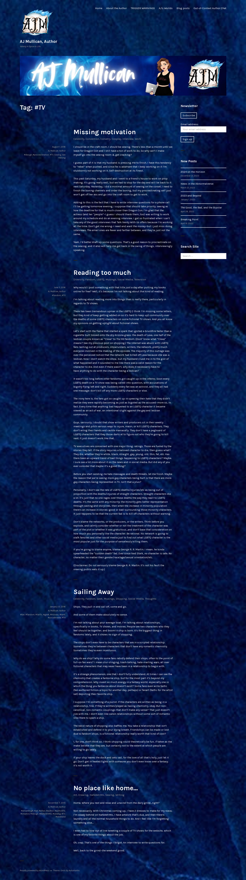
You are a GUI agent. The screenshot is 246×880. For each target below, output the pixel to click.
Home (98, 8)
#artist (42, 811)
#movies (54, 614)
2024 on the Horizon (193, 171)
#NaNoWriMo (45, 814)
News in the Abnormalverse (197, 183)
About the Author (116, 8)
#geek (46, 614)
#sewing (57, 814)
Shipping (121, 598)
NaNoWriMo (97, 794)
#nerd (62, 614)
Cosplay (116, 138)
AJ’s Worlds (166, 8)
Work (138, 138)
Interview (128, 138)
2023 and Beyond (191, 195)
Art (75, 794)
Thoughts (150, 598)
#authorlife (60, 811)
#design (28, 155)
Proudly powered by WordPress (34, 870)
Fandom (90, 279)
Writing (119, 794)
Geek (100, 598)
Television (140, 279)
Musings (111, 279)
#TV (51, 155)
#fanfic (38, 614)
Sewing (57, 155)
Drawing (83, 794)
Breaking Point (189, 219)
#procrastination (41, 155)
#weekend (61, 816)
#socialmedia (54, 617)
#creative (25, 814)
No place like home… (105, 788)
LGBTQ (100, 279)
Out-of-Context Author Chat (210, 8)
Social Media (125, 279)
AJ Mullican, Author (38, 41)
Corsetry (105, 138)
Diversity (78, 279)
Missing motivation (104, 132)
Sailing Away (93, 592)
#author (50, 811)
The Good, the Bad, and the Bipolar (201, 207)
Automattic (74, 870)
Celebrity (78, 138)
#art (36, 811)
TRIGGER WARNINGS (143, 8)
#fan (22, 614)
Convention (92, 138)
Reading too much (102, 272)
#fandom (56, 295)
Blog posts (183, 8)
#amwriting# (27, 811)
